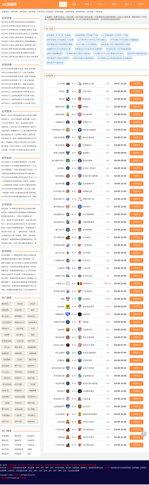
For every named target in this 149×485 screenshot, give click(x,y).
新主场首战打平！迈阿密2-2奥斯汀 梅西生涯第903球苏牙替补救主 (19, 135)
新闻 (140, 4)
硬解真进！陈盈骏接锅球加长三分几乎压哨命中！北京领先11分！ (19, 271)
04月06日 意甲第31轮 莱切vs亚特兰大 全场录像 (19, 34)
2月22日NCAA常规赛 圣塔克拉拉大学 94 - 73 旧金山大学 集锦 (19, 177)
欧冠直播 (82, 465)
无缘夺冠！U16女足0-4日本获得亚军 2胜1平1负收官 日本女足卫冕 (19, 127)
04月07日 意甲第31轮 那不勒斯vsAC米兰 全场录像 (19, 26)
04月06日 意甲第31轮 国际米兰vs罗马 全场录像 (19, 57)
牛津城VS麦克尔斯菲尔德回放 (78, 54)
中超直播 (38, 465)
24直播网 (9, 468)
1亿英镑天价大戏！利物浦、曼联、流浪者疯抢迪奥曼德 (19, 235)
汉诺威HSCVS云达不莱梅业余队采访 (108, 54)
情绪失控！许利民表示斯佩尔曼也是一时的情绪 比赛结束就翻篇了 (19, 267)
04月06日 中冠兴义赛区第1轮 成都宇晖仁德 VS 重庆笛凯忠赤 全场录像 (19, 45)
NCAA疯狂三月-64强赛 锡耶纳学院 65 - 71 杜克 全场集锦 (19, 166)
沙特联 (107, 299)
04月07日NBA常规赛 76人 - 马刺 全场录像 (17, 73)
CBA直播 (30, 465)
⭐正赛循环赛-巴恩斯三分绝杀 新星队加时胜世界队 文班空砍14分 (19, 185)
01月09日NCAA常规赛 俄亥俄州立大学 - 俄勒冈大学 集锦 (19, 196)
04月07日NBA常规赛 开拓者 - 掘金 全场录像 (18, 69)
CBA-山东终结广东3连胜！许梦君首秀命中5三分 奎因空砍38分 (19, 274)
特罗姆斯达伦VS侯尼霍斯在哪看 (59, 44)
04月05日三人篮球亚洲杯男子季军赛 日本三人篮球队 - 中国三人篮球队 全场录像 (19, 92)
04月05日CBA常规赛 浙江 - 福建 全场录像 (17, 84)
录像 (114, 4)
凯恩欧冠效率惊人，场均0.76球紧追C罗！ (17, 216)
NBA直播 (12, 465)
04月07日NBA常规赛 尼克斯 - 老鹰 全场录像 (18, 76)
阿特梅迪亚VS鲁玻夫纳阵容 (58, 58)
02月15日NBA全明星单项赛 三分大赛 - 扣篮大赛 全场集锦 (19, 189)
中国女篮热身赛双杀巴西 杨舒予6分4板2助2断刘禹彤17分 (19, 173)
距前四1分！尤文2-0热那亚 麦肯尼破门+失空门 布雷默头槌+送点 (19, 119)
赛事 (87, 4)
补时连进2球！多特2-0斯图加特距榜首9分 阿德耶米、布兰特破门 (19, 138)
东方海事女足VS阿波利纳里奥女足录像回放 (115, 58)
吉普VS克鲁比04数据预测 (83, 58)
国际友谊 (107, 283)
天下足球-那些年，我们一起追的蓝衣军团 (17, 123)
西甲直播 (73, 465)
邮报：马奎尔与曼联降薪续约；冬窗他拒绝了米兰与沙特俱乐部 (19, 228)
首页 (63, 4)
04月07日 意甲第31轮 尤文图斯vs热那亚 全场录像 (19, 30)
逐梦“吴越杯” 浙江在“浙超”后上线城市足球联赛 (19, 263)
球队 (100, 4)
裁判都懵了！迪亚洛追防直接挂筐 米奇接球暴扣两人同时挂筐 (19, 282)
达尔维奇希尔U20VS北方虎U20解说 (92, 40)
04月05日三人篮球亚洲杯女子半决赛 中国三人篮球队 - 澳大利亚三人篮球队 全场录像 (19, 99)
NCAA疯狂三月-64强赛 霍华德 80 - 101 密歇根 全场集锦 (19, 162)
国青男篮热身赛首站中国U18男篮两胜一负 (17, 259)
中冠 (108, 199)
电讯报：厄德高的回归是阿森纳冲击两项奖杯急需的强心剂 (19, 212)
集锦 (127, 4)
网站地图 (23, 478)
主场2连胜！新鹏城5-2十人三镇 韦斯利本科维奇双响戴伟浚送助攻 (19, 131)
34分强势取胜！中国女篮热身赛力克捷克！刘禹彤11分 (19, 170)
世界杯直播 (92, 465)
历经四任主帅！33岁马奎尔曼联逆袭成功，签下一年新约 (19, 243)
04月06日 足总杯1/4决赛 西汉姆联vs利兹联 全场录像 (19, 53)
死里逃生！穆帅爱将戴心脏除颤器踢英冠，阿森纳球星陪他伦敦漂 (19, 239)
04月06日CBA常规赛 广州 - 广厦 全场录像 (17, 80)
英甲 (108, 99)
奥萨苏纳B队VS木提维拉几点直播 (60, 40)
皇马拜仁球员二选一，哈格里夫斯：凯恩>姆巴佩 (19, 232)
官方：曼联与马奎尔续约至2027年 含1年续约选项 (19, 224)
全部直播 (49, 76)
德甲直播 (56, 465)
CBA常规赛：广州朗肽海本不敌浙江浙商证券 (18, 255)
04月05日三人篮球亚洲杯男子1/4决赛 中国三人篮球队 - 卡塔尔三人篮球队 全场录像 (19, 103)
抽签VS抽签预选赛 (54, 54)
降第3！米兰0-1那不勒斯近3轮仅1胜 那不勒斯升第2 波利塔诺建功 (19, 115)
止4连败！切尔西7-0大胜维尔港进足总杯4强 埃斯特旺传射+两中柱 (19, 150)
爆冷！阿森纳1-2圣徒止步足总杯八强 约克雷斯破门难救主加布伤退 (19, 142)
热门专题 (49, 29)
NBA (108, 122)
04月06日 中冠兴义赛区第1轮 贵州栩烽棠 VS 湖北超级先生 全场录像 (19, 37)
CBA (108, 84)
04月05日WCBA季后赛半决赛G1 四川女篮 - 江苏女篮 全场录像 (19, 88)
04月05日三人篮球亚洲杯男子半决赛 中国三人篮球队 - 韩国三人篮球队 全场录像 (19, 96)
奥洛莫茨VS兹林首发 (55, 63)
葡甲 (108, 91)
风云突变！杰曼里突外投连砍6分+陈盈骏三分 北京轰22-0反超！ (19, 278)
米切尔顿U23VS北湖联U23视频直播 (124, 40)
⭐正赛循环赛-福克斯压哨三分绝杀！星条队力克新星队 (19, 181)
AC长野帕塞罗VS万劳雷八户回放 (115, 35)
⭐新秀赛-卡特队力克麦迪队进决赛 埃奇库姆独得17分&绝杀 (19, 193)
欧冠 (108, 107)
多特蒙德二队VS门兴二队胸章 (58, 35)
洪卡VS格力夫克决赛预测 (87, 44)
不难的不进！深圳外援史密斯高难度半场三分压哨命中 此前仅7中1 (19, 286)
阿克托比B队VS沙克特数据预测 (118, 49)
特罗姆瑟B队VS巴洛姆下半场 (86, 35)
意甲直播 (64, 465)
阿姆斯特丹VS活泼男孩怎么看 (58, 49)
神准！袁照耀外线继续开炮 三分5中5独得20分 (19, 290)
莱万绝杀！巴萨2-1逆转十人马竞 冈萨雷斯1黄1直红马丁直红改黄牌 (19, 146)
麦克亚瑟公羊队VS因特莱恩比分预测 (115, 44)
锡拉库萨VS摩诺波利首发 (137, 54)
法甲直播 (47, 465)
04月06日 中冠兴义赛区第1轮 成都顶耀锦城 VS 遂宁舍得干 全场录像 (19, 41)
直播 (74, 4)
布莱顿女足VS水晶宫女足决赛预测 (88, 49)
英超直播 (21, 465)
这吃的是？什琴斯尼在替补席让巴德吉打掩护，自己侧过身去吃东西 (19, 209)
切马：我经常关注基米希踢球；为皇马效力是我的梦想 (19, 220)
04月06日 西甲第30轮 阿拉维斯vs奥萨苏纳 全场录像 (19, 49)
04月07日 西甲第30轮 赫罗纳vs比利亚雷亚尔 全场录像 (19, 22)
